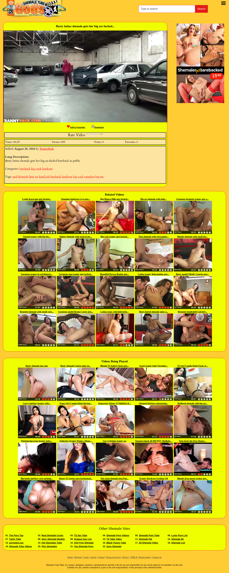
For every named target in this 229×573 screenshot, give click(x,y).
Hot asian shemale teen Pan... (114, 478)
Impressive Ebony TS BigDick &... (114, 403)
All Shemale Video (148, 542)
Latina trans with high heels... (115, 312)
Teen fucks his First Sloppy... (192, 441)
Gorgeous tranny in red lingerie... (36, 274)
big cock (36, 169)
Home (70, 557)
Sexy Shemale (113, 546)
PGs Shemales (49, 546)
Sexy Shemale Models (53, 539)
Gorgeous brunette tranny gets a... (192, 199)
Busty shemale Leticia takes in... (75, 366)
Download (97, 127)
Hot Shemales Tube (52, 542)
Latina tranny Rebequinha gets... (153, 274)
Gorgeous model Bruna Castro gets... (75, 312)
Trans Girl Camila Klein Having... (75, 403)
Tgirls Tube (15, 539)
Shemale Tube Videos (20, 546)
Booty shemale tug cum (37, 366)
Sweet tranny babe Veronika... (153, 366)
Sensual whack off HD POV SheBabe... (153, 441)
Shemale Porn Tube (149, 535)
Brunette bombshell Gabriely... (192, 312)
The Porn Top (16, 535)
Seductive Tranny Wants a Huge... (75, 441)
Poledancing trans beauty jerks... (36, 441)
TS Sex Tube (80, 535)
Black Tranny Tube (116, 542)
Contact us (157, 557)
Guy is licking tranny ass (114, 441)
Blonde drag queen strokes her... (192, 478)
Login (86, 557)
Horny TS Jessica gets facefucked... (75, 478)
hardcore (47, 169)
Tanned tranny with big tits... (36, 237)
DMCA (134, 557)
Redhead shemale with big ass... (192, 403)
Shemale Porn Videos (117, 535)
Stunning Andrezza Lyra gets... (75, 199)
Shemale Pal (145, 539)
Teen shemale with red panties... (153, 237)
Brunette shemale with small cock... (36, 312)
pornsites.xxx (16, 542)
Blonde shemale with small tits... (192, 237)
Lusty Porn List (179, 535)
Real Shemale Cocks (52, 535)
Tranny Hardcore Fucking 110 (153, 478)
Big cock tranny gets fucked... (114, 237)
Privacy (125, 557)
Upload (101, 557)
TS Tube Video (114, 539)
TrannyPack (47, 149)
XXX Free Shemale (84, 542)
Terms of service (113, 557)
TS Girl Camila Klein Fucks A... (192, 366)
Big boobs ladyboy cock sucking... (36, 478)
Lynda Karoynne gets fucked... (36, 199)
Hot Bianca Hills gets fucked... (114, 199)
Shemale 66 (177, 539)
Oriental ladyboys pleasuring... (153, 403)
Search (201, 8)
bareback (24, 169)
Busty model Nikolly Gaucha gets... (192, 274)
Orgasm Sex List (83, 539)
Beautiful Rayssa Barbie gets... (114, 274)
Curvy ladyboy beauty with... (36, 403)
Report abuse (144, 557)
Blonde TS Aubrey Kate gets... (114, 366)
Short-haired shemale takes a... (153, 312)
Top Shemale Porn (83, 546)
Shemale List (178, 542)
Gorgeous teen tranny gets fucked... (75, 274)
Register (78, 557)
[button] (85, 76)
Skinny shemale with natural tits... (75, 237)
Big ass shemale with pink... (153, 199)
